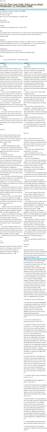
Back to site (3, 0)
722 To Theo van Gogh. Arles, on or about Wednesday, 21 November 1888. (21, 5)
